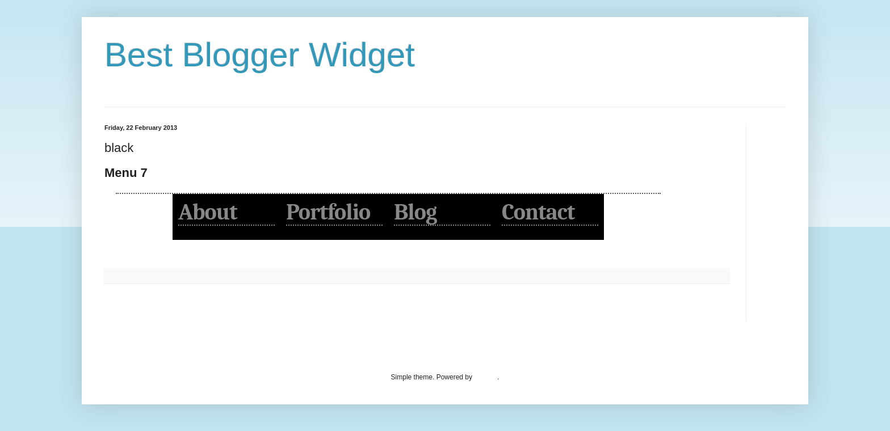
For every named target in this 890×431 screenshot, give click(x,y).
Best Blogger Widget (259, 55)
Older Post (710, 310)
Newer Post (124, 310)
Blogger (485, 377)
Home (418, 310)
